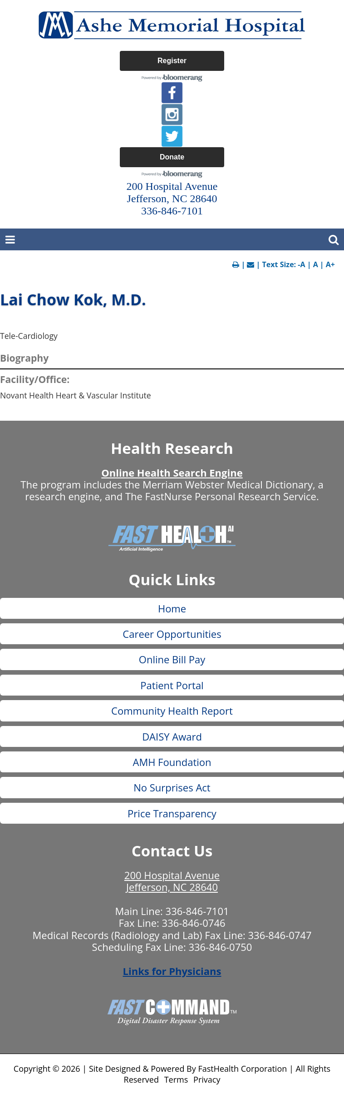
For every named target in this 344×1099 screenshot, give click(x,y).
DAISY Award (172, 736)
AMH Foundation (172, 762)
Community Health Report (172, 710)
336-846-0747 (280, 935)
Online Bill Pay (172, 659)
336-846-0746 (194, 923)
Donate (172, 157)
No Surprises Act (171, 787)
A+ (330, 264)
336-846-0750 (220, 947)
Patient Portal (171, 685)
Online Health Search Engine (171, 472)
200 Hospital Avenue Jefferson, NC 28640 (172, 881)
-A (301, 264)
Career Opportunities (172, 634)
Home (172, 608)
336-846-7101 (197, 911)
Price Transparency (172, 813)
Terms (176, 1079)
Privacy (206, 1079)
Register (172, 61)
